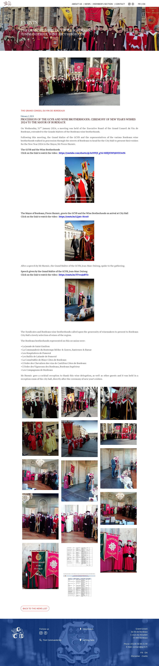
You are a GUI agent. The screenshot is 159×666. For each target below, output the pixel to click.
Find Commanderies (52, 640)
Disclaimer (135, 656)
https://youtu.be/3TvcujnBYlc (74, 274)
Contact (120, 3)
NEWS (87, 3)
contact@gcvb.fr (140, 647)
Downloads (88, 628)
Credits (145, 656)
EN (143, 3)
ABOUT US (77, 3)
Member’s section (103, 3)
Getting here (88, 640)
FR (139, 3)
